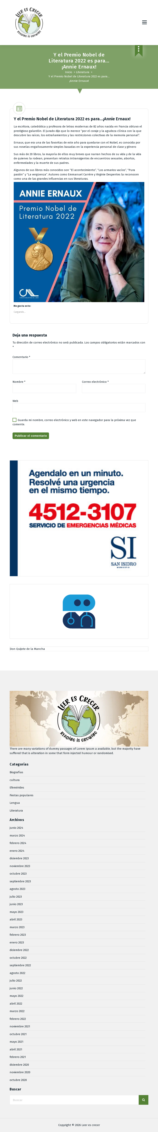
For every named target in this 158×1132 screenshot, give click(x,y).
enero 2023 (17, 942)
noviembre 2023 (20, 866)
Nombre (19, 382)
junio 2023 (16, 904)
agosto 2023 (17, 889)
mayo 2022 (16, 996)
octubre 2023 (18, 873)
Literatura (82, 72)
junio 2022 (16, 988)
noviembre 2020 (20, 1072)
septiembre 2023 (20, 881)
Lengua (15, 803)
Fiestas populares (21, 795)
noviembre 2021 (20, 1026)
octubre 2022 (18, 957)
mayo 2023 (16, 912)
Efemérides (17, 787)
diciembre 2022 (19, 950)
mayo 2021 (16, 1041)
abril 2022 (16, 1003)
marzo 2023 (17, 927)
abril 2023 (16, 919)
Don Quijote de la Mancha (27, 649)
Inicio (68, 72)
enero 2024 (17, 851)
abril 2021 (16, 1049)
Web (15, 401)
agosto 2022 (17, 973)
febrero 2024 (18, 843)
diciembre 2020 (19, 1064)
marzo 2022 (17, 1011)
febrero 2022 (18, 1019)
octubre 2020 (18, 1080)
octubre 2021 (18, 1034)
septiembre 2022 (20, 965)
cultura (15, 780)
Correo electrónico (95, 382)
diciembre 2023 (19, 858)
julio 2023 (16, 896)
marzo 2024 (17, 835)
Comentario (21, 357)
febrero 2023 (18, 934)
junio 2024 (16, 828)
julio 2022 (16, 980)
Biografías (16, 772)
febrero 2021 (18, 1057)
